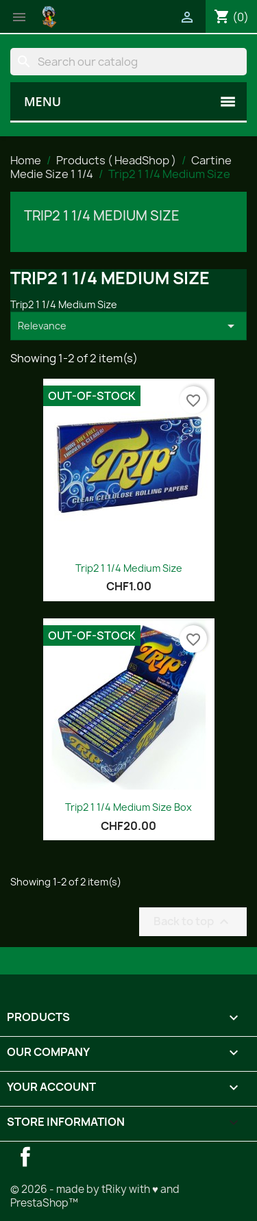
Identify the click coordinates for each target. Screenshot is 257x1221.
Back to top (193, 921)
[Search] (128, 61)
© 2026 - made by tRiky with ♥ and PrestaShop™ (95, 1196)
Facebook (25, 1156)
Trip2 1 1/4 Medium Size (102, 216)
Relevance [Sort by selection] (128, 326)
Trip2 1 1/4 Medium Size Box (128, 807)
